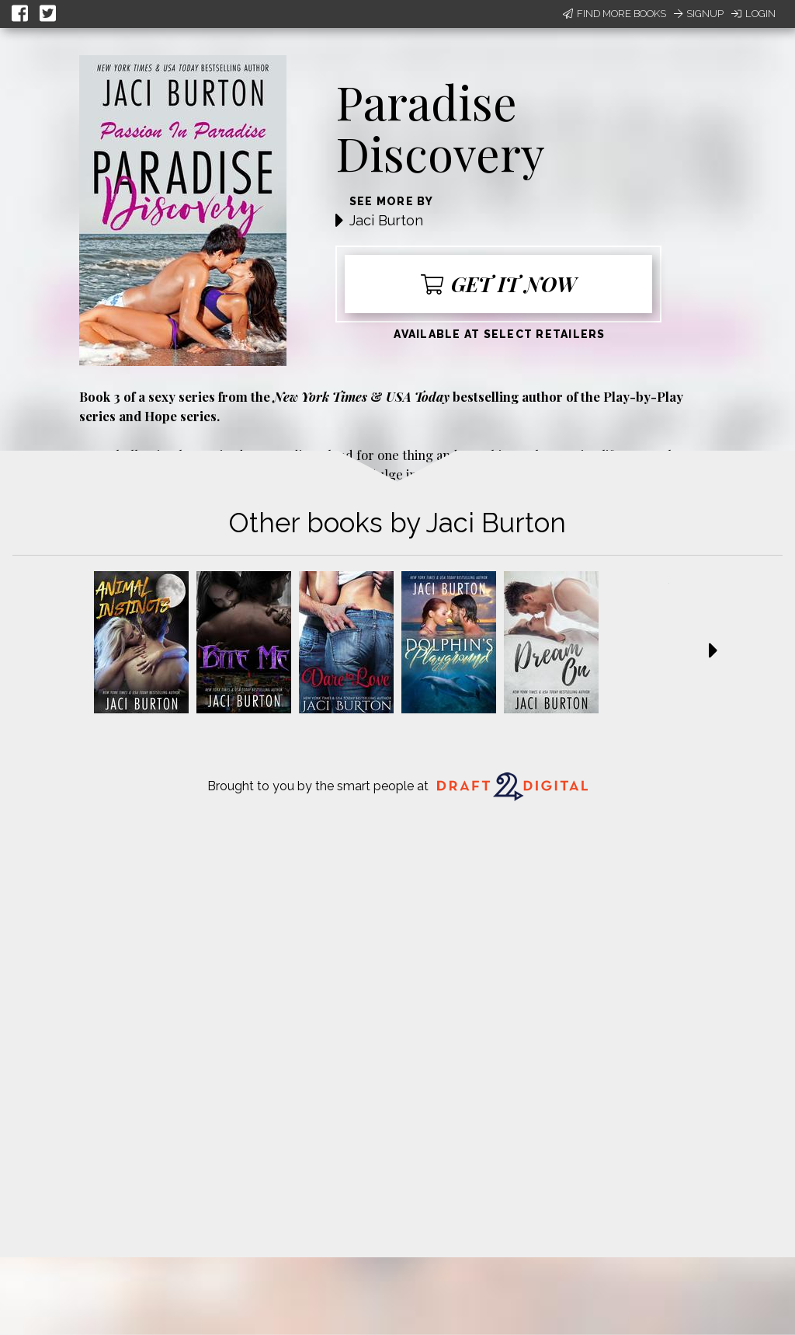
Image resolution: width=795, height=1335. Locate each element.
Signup (699, 13)
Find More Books (614, 13)
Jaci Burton (386, 220)
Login (753, 13)
